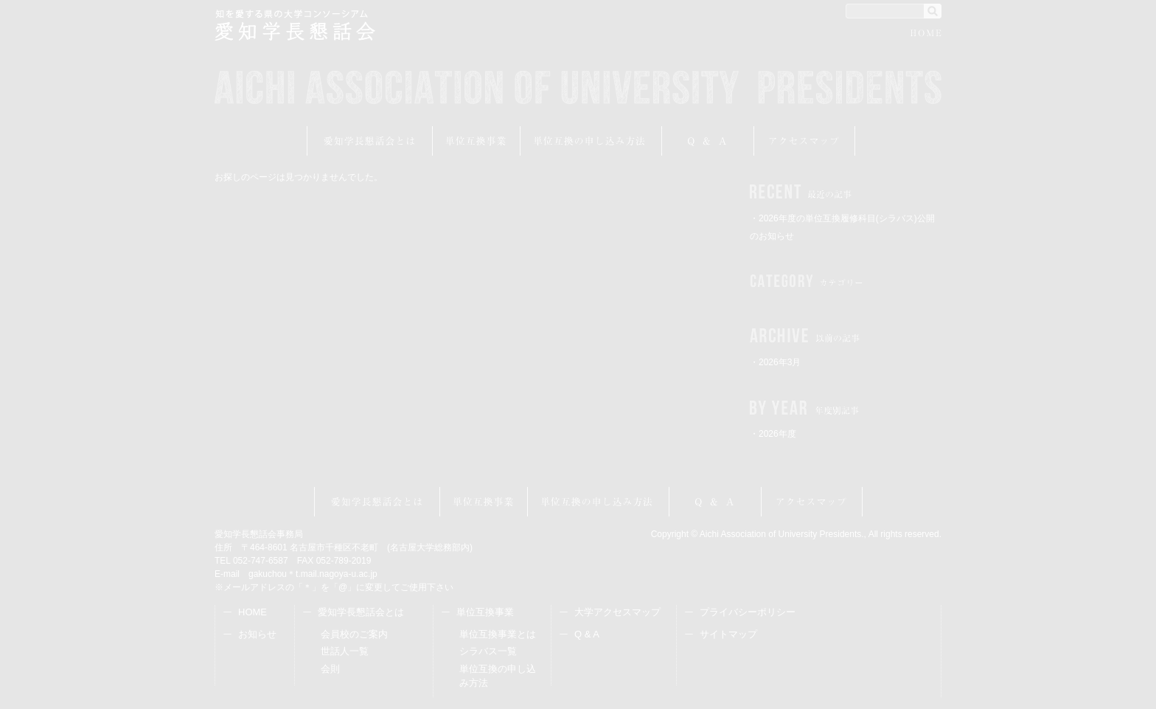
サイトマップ (728, 634)
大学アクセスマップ (617, 612)
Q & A (586, 634)
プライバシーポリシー (747, 612)
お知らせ (257, 634)
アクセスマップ (804, 141)
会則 (330, 668)
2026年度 (777, 434)
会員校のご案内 (354, 634)
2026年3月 (780, 362)
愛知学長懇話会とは (370, 141)
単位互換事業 (476, 141)
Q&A (708, 141)
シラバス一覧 (488, 651)
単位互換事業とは (497, 634)
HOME (925, 35)
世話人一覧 (345, 651)
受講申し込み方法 (591, 141)
